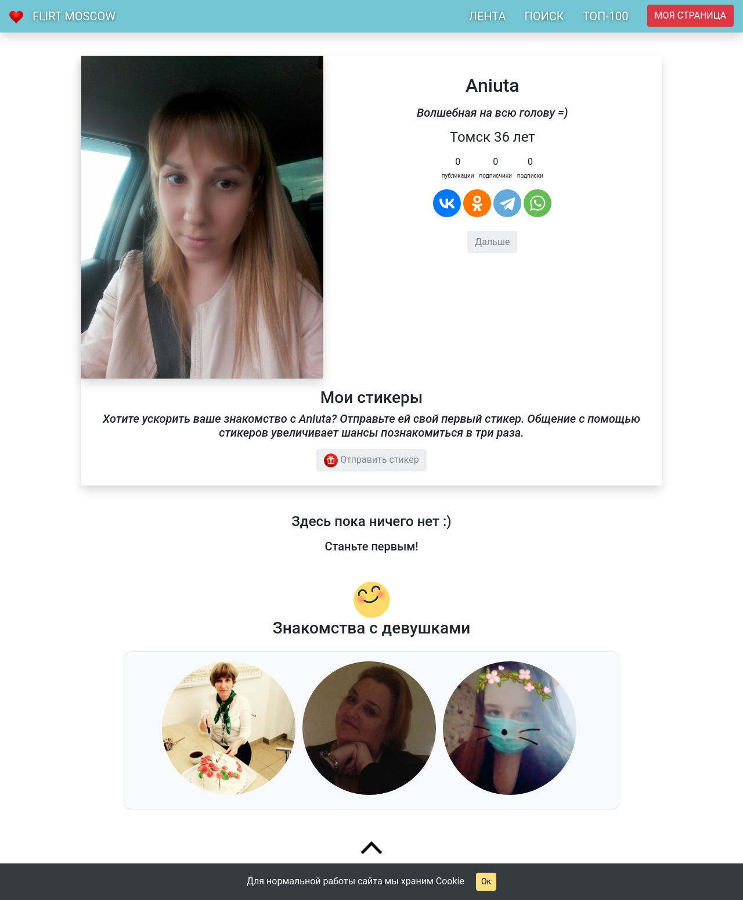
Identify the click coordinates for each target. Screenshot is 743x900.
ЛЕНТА (487, 16)
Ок (486, 881)
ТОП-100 (606, 16)
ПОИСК (544, 16)
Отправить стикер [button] (371, 460)
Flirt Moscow (74, 16)
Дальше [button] (492, 241)
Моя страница (690, 15)
